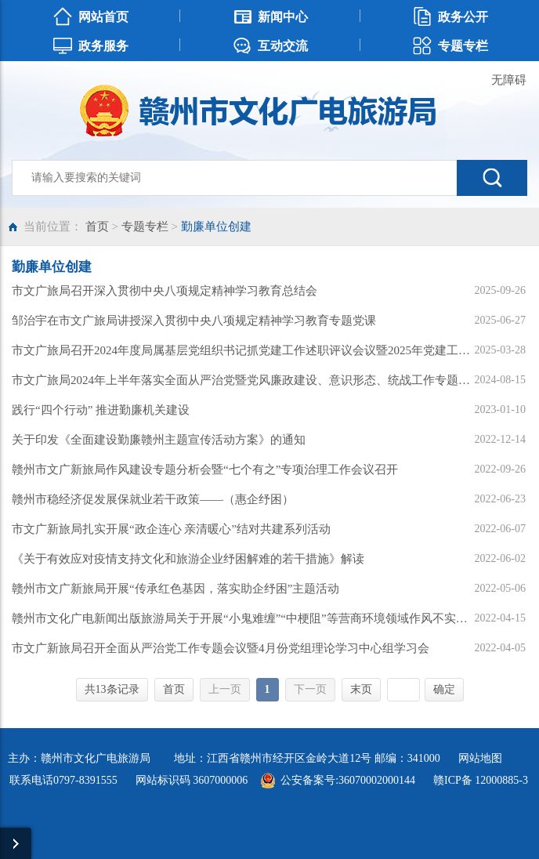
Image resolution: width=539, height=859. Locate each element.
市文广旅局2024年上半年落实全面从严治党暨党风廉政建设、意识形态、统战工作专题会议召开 (242, 380)
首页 (97, 226)
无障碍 (508, 80)
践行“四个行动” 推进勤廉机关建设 (101, 410)
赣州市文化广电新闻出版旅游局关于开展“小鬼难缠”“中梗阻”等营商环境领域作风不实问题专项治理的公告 (242, 618)
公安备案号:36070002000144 (347, 780)
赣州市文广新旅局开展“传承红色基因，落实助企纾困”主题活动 (175, 588)
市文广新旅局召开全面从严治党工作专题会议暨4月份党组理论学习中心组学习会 (220, 648)
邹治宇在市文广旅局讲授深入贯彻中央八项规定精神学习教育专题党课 (194, 320)
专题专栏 (144, 226)
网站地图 (480, 758)
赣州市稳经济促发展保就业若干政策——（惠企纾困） (153, 499)
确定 (444, 689)
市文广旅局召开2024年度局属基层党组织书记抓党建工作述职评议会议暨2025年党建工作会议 (242, 350)
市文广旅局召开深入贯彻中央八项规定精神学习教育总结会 (164, 291)
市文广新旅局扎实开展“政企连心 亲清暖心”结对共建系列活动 (171, 529)
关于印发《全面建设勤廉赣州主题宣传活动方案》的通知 (159, 439)
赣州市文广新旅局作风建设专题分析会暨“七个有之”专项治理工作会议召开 (205, 469)
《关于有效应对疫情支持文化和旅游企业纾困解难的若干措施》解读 (188, 559)
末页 (361, 689)
